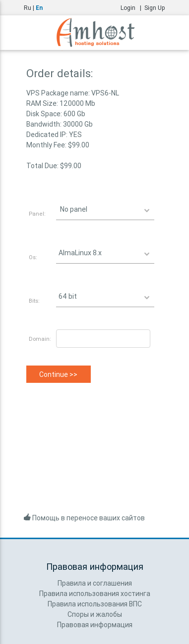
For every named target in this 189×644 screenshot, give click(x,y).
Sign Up (154, 7)
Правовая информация (94, 624)
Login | (132, 7)
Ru (27, 7)
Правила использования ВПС (95, 603)
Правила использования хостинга (94, 593)
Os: (33, 257)
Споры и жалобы (94, 614)
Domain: (40, 338)
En (39, 7)
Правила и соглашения (95, 583)
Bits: (34, 300)
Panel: (37, 213)
